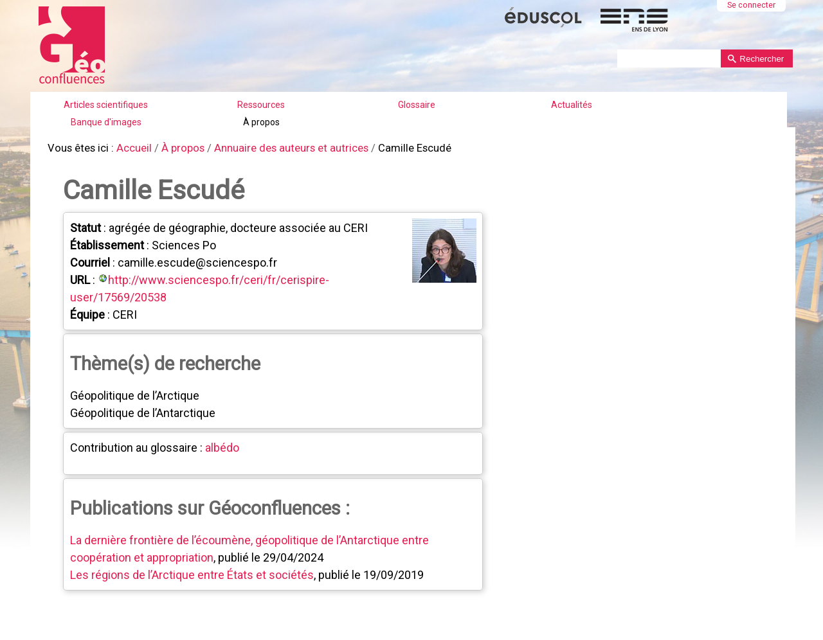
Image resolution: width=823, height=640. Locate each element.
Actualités (571, 105)
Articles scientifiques (106, 105)
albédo (221, 445)
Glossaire (416, 105)
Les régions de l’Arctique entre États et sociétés (190, 572)
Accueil (129, 147)
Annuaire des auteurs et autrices (278, 147)
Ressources (261, 105)
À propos (261, 122)
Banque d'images (106, 122)
